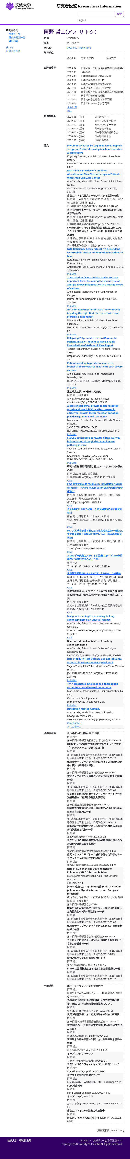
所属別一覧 (15, 33)
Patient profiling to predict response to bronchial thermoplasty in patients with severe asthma (95, 366)
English (82, 20)
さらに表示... (74, 726)
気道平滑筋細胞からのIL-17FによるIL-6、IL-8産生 (94, 573)
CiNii (69, 480)
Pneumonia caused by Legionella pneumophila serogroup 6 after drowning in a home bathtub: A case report (95, 149)
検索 (119, 13)
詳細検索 (13, 41)
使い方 (9, 47)
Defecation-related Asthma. (83, 708)
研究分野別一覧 (17, 37)
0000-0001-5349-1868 (79, 47)
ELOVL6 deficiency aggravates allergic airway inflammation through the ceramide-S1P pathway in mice (93, 441)
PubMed (72, 273)
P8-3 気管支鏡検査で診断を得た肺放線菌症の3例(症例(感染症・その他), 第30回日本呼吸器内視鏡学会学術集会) (95, 488)
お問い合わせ (13, 50)
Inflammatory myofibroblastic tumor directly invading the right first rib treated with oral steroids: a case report (93, 313)
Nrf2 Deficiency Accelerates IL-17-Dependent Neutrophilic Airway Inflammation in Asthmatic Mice (95, 252)
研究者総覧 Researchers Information (89, 6)
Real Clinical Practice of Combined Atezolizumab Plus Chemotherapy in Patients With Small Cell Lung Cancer (93, 174)
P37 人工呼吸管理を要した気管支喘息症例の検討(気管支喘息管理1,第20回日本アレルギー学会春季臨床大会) (95, 534)
